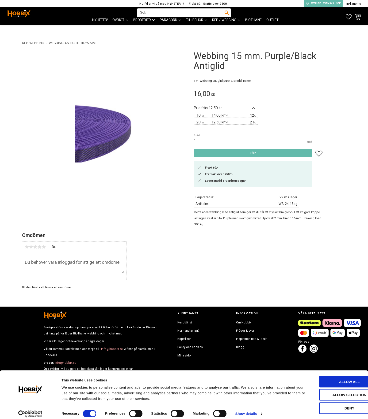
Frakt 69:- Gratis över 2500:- (209, 3)
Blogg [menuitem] (240, 347)
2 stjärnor (31, 247)
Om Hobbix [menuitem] (243, 322)
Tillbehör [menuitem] (194, 28)
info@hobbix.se (112, 349)
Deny (329, 404)
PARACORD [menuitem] (168, 28)
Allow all (328, 378)
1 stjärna (27, 247)
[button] (349, 17)
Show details (246, 410)
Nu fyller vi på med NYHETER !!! (161, 3)
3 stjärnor (35, 247)
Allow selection (329, 391)
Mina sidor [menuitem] (184, 355)
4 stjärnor (39, 247)
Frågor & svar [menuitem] (245, 330)
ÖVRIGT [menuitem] (118, 28)
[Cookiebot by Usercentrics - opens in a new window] (30, 409)
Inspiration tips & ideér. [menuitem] (251, 339)
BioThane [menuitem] (253, 28)
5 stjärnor (44, 247)
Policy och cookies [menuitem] (190, 347)
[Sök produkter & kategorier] (181, 17)
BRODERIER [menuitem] (142, 28)
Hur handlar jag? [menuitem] (188, 330)
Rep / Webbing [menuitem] (224, 28)
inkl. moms (353, 3)
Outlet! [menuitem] (272, 28)
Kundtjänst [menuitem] (184, 322)
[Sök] (227, 17)
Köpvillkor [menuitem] (184, 339)
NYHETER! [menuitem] (100, 28)
